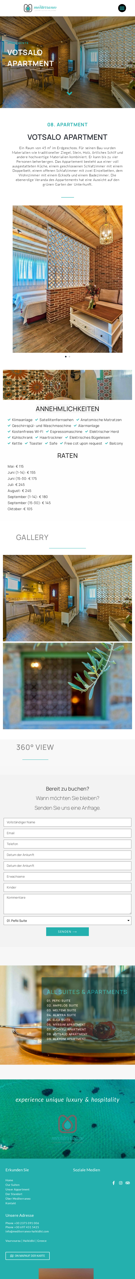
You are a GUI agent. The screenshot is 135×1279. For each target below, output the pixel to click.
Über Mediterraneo (18, 1198)
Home (9, 1180)
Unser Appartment (17, 1189)
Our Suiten (12, 1184)
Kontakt (10, 1203)
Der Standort (13, 1194)
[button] (122, 8)
